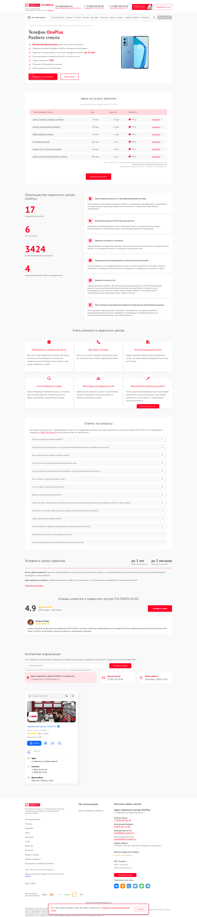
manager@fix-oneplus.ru (128, 835)
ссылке (27, 872)
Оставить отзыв (160, 604)
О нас (78, 17)
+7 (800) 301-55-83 (119, 6)
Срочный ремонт (57, 17)
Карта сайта (30, 879)
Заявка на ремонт (132, 17)
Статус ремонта (165, 17)
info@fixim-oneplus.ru (127, 829)
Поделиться (119, 882)
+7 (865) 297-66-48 (95, 6)
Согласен (140, 909)
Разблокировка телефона (44, 134)
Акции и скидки (116, 17)
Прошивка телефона (42, 142)
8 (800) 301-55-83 (125, 822)
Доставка (94, 17)
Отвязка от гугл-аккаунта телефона (48, 149)
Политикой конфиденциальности (80, 666)
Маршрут (34, 739)
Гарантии (104, 17)
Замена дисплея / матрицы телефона (49, 119)
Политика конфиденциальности (98, 901)
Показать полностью (34, 581)
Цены (69, 17)
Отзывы (86, 17)
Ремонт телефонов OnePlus (92, 806)
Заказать (158, 119)
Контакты (145, 17)
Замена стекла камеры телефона (48, 127)
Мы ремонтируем (37, 17)
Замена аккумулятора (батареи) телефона (51, 156)
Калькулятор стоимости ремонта (39, 859)
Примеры (29, 824)
